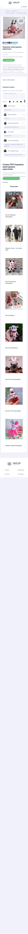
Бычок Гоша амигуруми (13, 379)
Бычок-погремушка (11, 348)
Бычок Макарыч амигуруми (10, 216)
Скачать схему (11, 178)
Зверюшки (5, 44)
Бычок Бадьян (9, 315)
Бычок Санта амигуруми (13, 411)
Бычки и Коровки (12, 44)
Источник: (5, 54)
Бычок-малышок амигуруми (10, 282)
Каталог (7, 470)
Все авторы (21, 474)
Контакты (7, 474)
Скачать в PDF (8, 60)
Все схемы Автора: (7, 52)
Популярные (21, 470)
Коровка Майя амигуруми (13, 445)
